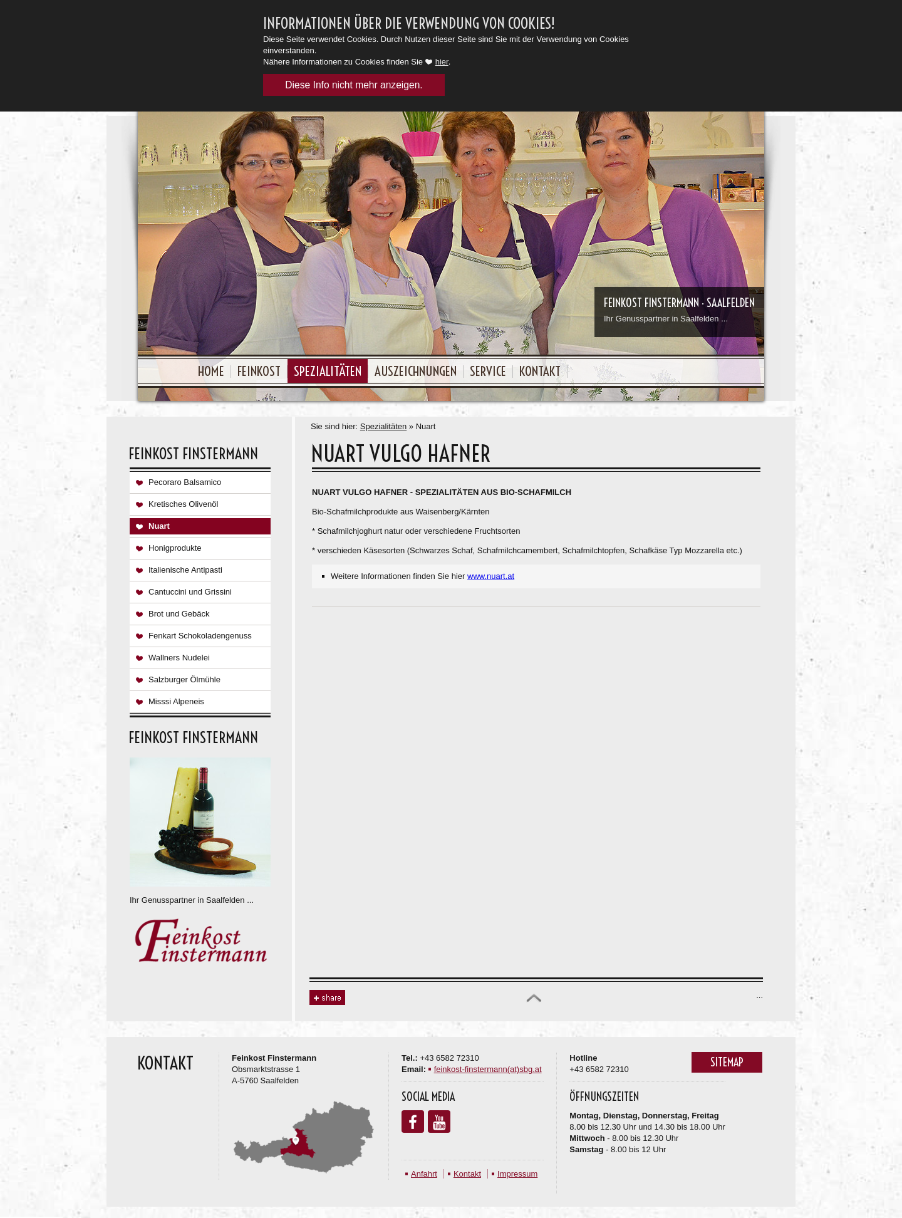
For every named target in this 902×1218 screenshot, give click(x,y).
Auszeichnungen (416, 371)
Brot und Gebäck (179, 613)
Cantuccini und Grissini (190, 591)
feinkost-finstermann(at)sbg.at (488, 1069)
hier (441, 61)
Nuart (159, 526)
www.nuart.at (490, 576)
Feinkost (259, 371)
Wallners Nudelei (179, 657)
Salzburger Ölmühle (184, 679)
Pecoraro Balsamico (184, 482)
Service (488, 371)
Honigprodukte (175, 548)
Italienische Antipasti (185, 570)
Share (327, 998)
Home (211, 371)
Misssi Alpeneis (176, 701)
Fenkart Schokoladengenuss (200, 635)
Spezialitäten (327, 371)
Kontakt (540, 371)
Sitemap (727, 1062)
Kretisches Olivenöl (183, 504)
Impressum (517, 1174)
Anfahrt (424, 1174)
